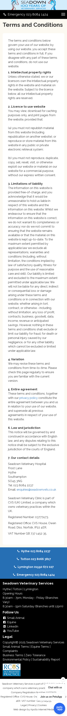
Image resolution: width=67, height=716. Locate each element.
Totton (17, 589)
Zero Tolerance (35, 655)
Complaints (10, 651)
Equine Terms (40, 646)
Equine (9, 622)
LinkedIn (10, 626)
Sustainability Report (46, 659)
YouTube (11, 630)
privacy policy (28, 398)
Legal (24, 705)
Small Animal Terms (16, 646)
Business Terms (13, 655)
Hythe (7, 589)
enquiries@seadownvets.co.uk (36, 489)
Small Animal (13, 618)
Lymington (31, 589)
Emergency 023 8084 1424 (25, 14)
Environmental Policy (17, 659)
